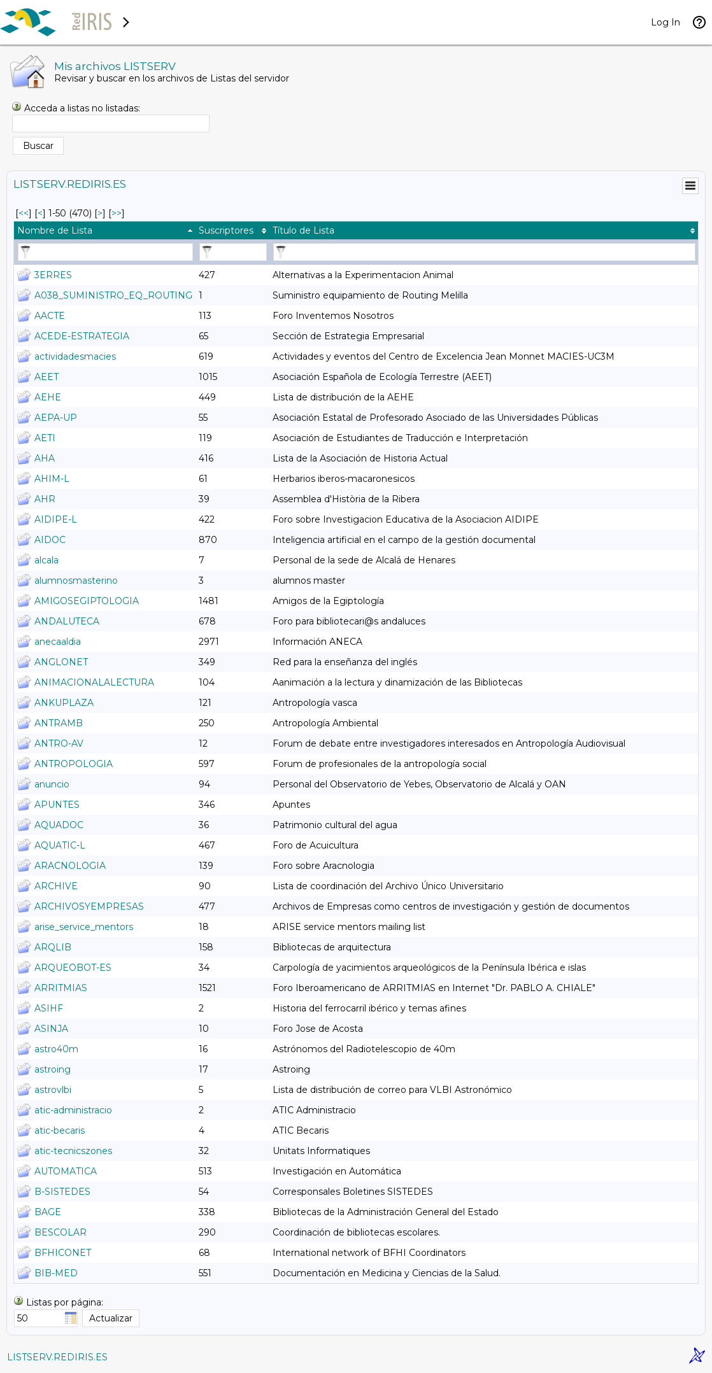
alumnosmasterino (76, 580)
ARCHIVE (56, 886)
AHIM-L (51, 478)
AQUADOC (58, 825)
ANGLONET (61, 662)
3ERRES (53, 275)
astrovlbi (52, 1089)
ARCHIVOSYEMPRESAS (89, 906)
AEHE (47, 397)
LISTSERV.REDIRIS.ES (57, 1357)
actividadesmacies (75, 356)
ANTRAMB (58, 723)
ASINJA (51, 1028)
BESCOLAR (60, 1232)
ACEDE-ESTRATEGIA (81, 336)
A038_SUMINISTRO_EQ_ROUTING (113, 295)
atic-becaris (59, 1130)
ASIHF (48, 1008)
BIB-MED (56, 1273)
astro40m (56, 1049)
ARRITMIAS (60, 988)
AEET (46, 377)
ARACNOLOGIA (70, 865)
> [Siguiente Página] (100, 213)
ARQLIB (52, 947)
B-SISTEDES (62, 1191)
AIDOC (50, 540)
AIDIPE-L (55, 519)
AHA (44, 458)
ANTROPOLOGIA (73, 764)
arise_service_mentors (83, 927)
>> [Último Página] (116, 213)
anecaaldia (57, 641)
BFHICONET (62, 1252)
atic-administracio (73, 1110)
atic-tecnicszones (73, 1151)
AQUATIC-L (59, 845)
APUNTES (57, 804)
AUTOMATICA (65, 1171)
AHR (44, 499)
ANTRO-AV (58, 743)
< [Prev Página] (40, 213)
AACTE (49, 315)
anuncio (51, 784)
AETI (44, 438)
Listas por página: (64, 1302)
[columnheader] (105, 230)
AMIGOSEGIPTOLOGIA (86, 601)
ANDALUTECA (66, 621)
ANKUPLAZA (64, 702)
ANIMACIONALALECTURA (94, 682)
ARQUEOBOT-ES (72, 967)
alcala (46, 560)
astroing (52, 1069)
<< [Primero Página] (23, 213)
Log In (665, 22)
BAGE (47, 1212)
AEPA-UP (55, 417)
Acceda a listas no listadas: (82, 108)
